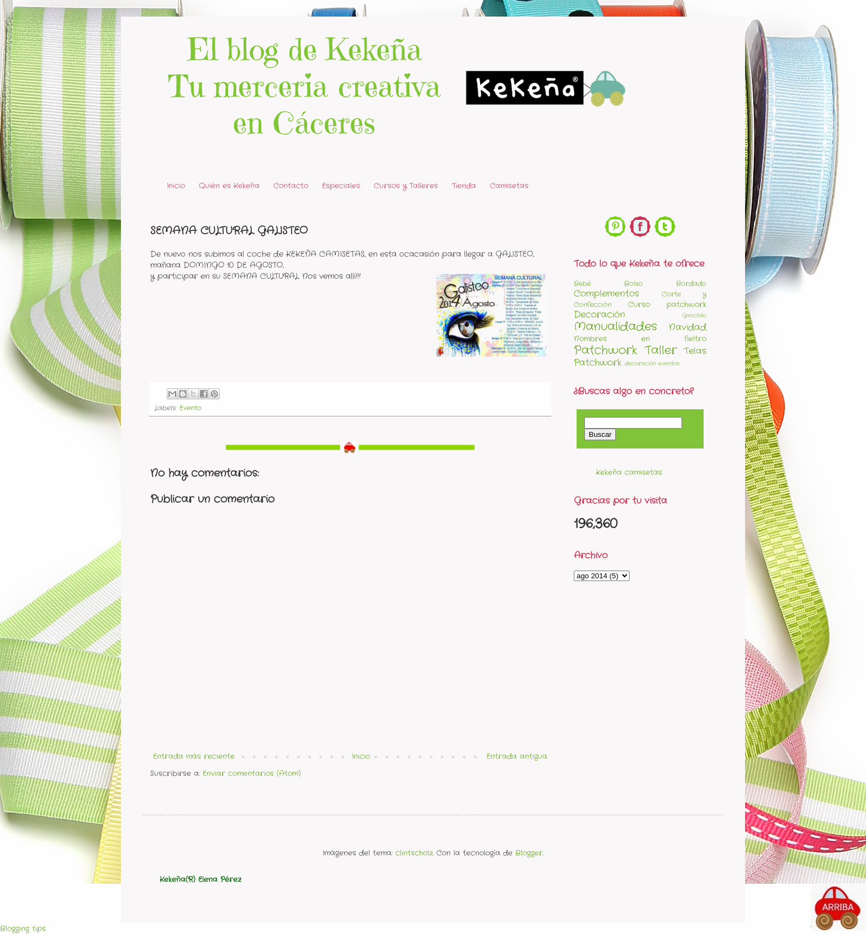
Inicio (176, 186)
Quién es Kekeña (229, 186)
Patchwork (605, 350)
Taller (661, 350)
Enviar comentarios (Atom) (252, 773)
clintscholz (414, 853)
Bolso (633, 283)
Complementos (606, 294)
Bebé (582, 283)
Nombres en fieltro (640, 339)
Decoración (599, 315)
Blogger (529, 853)
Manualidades (615, 327)
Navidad (687, 327)
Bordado (691, 283)
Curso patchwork (667, 304)
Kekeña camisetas (629, 472)
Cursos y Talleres (406, 186)
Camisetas (509, 186)
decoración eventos (652, 364)
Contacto (290, 186)
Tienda (464, 186)
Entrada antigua (517, 756)
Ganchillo (694, 316)
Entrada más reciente (194, 756)
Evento (190, 408)
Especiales (341, 186)
